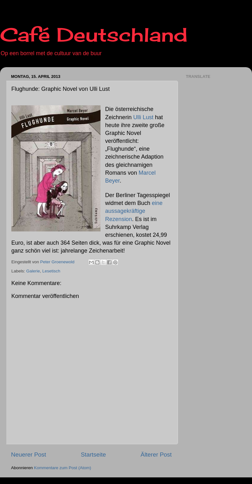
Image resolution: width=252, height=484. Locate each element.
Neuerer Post (28, 454)
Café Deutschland (93, 34)
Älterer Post (156, 454)
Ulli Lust (143, 117)
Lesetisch (51, 271)
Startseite (93, 454)
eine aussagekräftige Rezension (134, 211)
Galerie (33, 271)
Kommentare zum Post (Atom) (62, 467)
